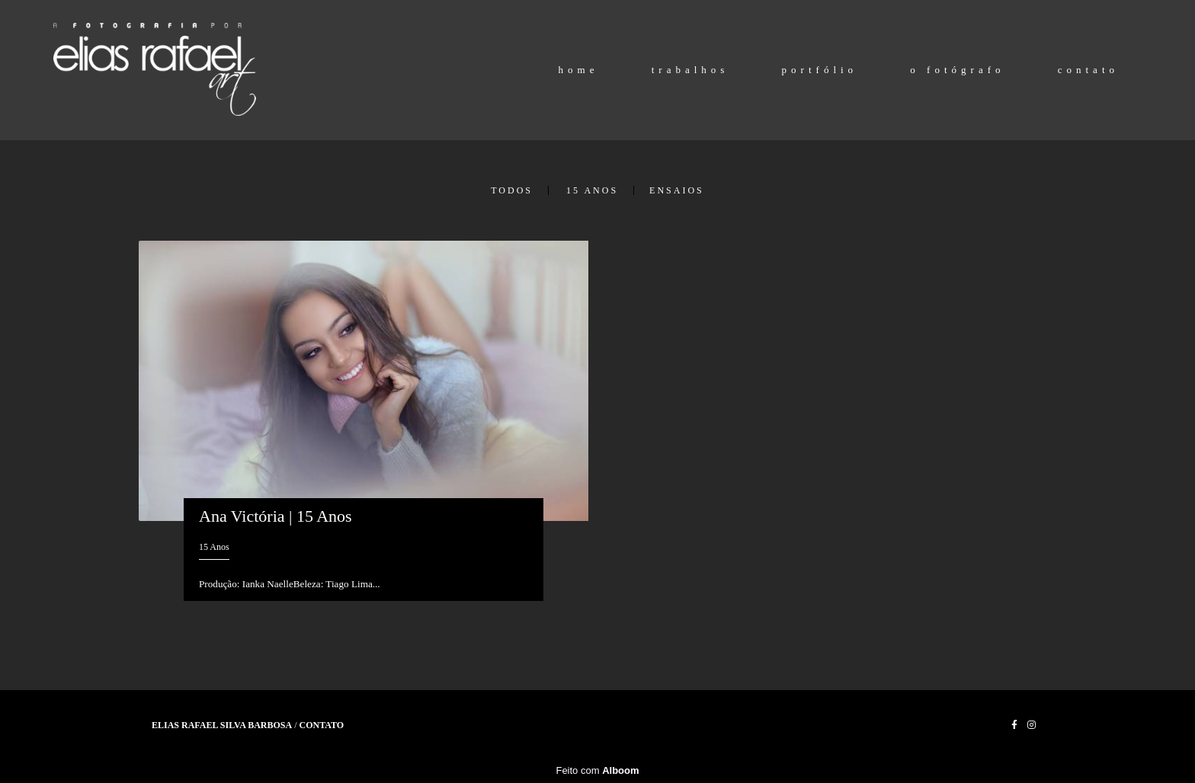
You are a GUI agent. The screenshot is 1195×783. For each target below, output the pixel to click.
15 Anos (592, 190)
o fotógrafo (957, 69)
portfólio (820, 69)
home (579, 69)
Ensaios (676, 190)
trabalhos (690, 69)
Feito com (597, 770)
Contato (322, 725)
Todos (512, 190)
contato (1088, 69)
